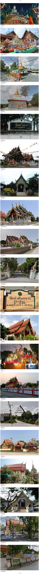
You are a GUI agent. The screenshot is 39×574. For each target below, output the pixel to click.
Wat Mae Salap (2, 427)
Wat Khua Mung (3, 111)
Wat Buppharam (3, 341)
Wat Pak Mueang (3, 197)
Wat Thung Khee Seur (3, 82)
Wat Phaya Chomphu (3, 398)
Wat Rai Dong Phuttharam (4, 226)
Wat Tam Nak (2, 25)
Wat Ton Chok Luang (3, 542)
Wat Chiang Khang (3, 513)
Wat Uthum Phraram (3, 283)
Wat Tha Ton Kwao (3, 312)
